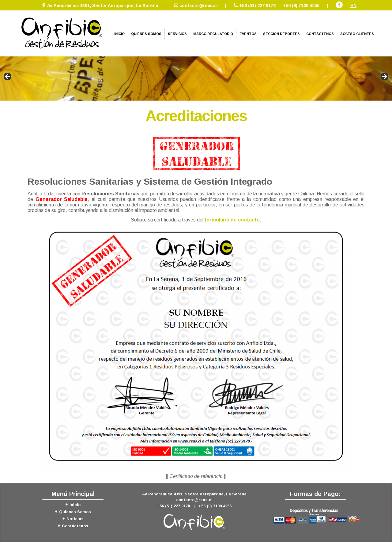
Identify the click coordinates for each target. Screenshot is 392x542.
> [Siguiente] (384, 77)
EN (353, 5)
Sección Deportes (281, 34)
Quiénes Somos (146, 34)
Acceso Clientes (357, 34)
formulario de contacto (232, 219)
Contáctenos (320, 34)
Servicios (177, 34)
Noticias (75, 519)
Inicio (119, 34)
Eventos (248, 34)
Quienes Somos (75, 511)
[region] (196, 78)
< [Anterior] (8, 77)
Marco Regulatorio (213, 34)
